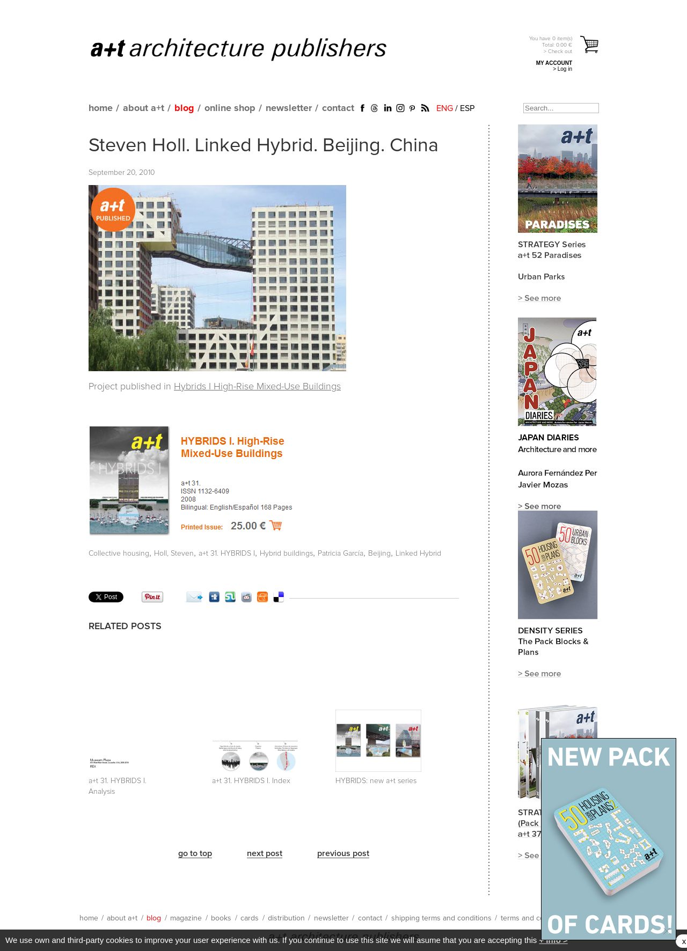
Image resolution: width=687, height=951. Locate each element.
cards (249, 918)
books (221, 918)
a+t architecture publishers (252, 48)
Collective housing (119, 553)
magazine (186, 918)
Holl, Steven (174, 553)
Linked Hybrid (418, 553)
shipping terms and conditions (441, 918)
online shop (229, 108)
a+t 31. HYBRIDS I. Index (251, 781)
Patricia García (340, 553)
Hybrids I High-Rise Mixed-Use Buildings (257, 387)
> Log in (562, 69)
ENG (444, 108)
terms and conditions (536, 918)
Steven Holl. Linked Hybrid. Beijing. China (263, 146)
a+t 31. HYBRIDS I (227, 553)
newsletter (289, 108)
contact (338, 108)
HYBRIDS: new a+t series (375, 781)
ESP (467, 108)
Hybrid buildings (286, 553)
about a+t (143, 108)
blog (184, 108)
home (101, 108)
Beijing (379, 553)
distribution (286, 918)
